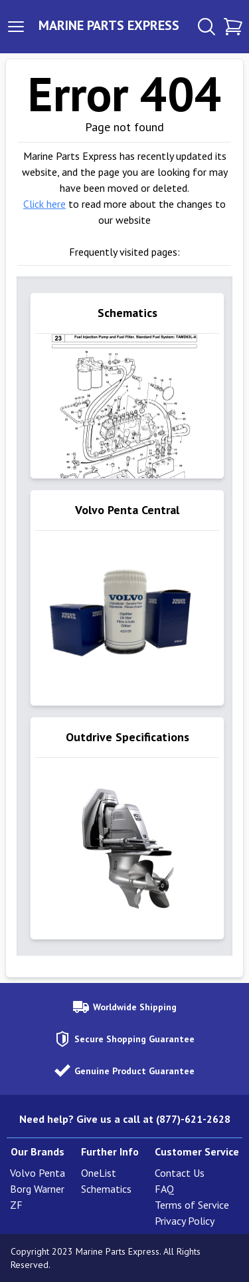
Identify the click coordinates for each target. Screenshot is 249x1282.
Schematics (106, 1188)
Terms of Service (192, 1204)
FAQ (164, 1188)
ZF (16, 1204)
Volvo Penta (37, 1172)
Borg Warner (37, 1188)
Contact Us (180, 1172)
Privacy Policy (184, 1220)
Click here (44, 203)
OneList (98, 1172)
